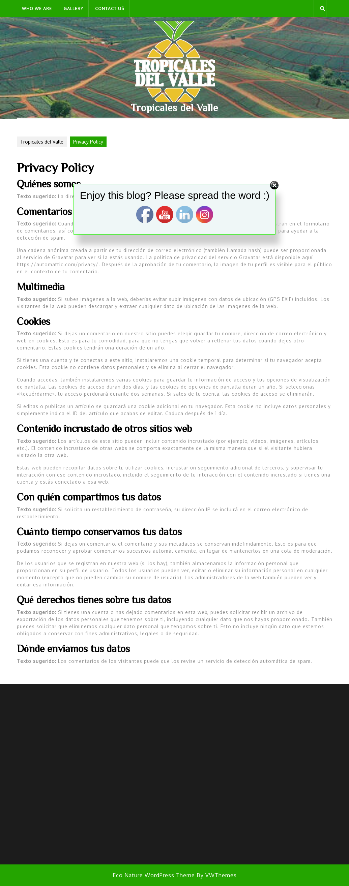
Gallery (73, 8)
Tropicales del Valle (174, 107)
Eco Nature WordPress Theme (154, 875)
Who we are (37, 8)
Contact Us (109, 8)
